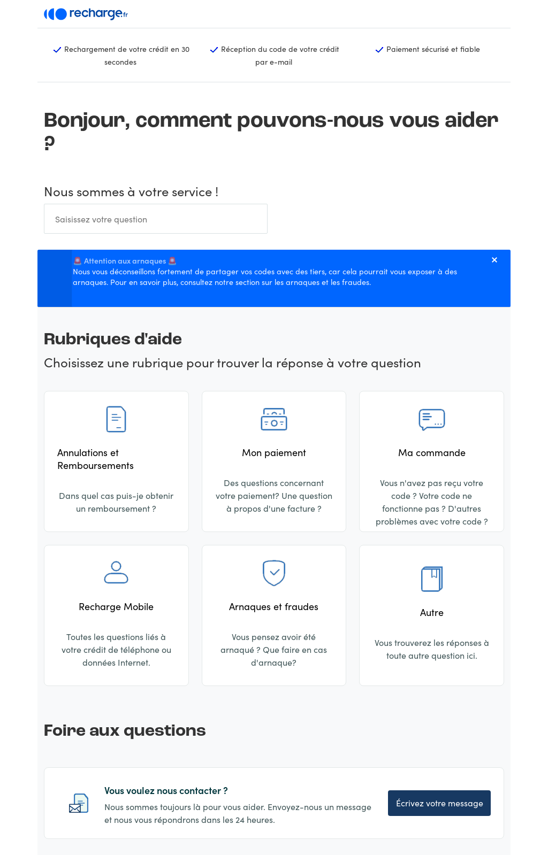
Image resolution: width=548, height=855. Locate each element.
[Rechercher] (156, 219)
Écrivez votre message (439, 802)
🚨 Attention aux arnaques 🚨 (125, 260)
